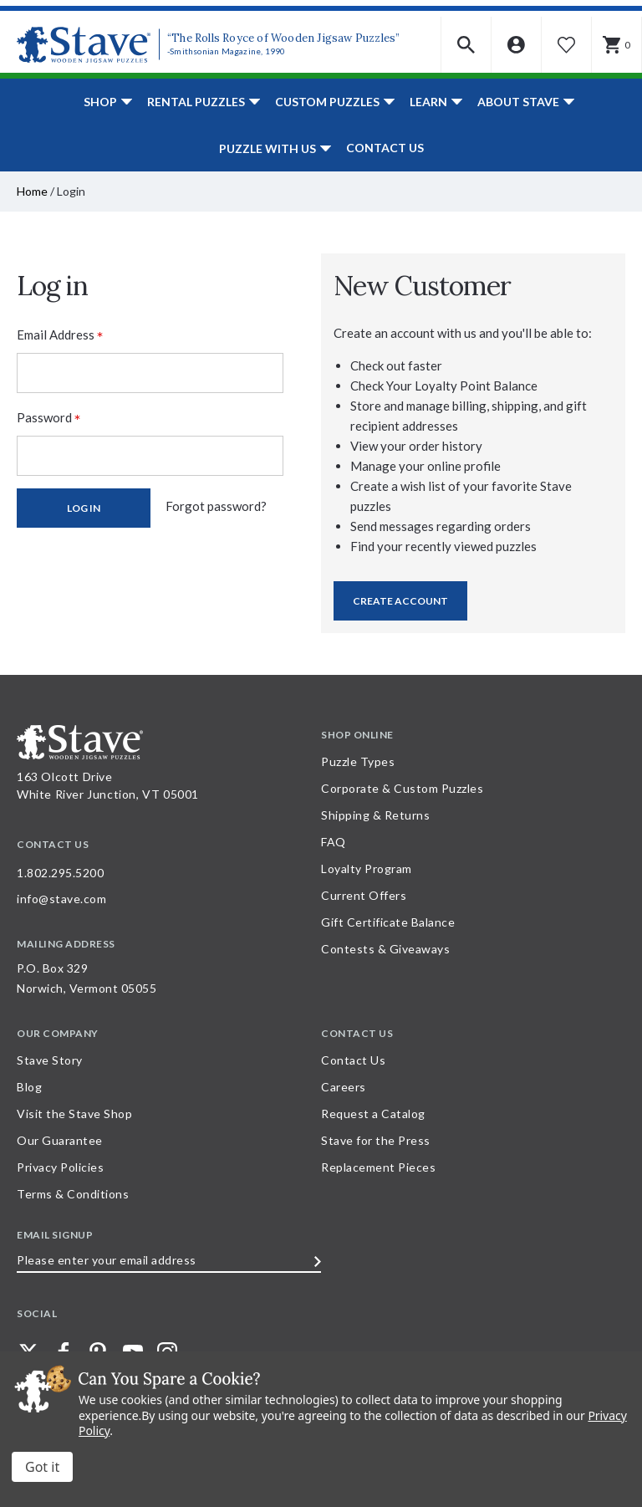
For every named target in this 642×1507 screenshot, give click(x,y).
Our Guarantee (60, 1140)
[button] (466, 45)
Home (32, 191)
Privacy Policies (60, 1167)
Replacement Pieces (378, 1167)
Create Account (400, 601)
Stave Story (50, 1060)
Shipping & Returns (375, 815)
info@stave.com (61, 898)
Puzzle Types (358, 761)
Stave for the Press (376, 1140)
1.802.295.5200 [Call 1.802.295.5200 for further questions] (60, 873)
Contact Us (385, 147)
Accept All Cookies (42, 1467)
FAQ (333, 842)
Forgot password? (216, 505)
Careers (343, 1087)
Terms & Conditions (73, 1194)
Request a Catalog (373, 1113)
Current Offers (363, 895)
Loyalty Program (366, 868)
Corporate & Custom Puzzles (402, 788)
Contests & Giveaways (385, 949)
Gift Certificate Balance (388, 922)
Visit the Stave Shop (74, 1113)
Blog (29, 1087)
